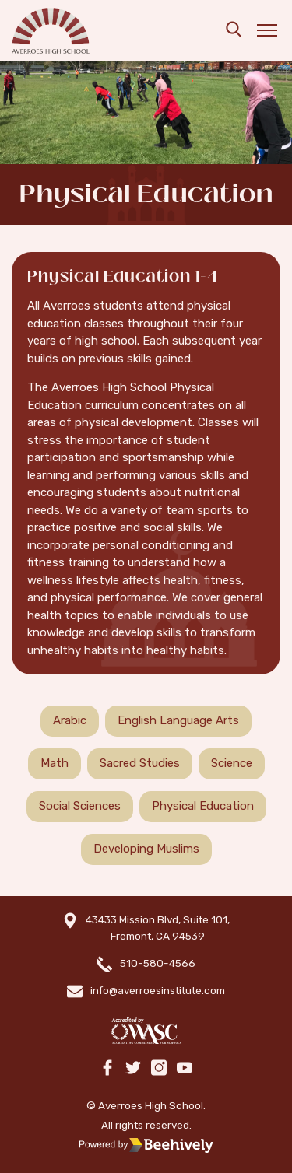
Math (54, 763)
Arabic (69, 720)
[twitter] (133, 1068)
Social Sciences (80, 806)
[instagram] (159, 1068)
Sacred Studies (140, 763)
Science (231, 763)
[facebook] (107, 1068)
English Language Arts (178, 720)
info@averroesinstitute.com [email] (157, 990)
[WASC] (145, 1031)
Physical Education (203, 806)
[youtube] (184, 1068)
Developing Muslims (146, 849)
